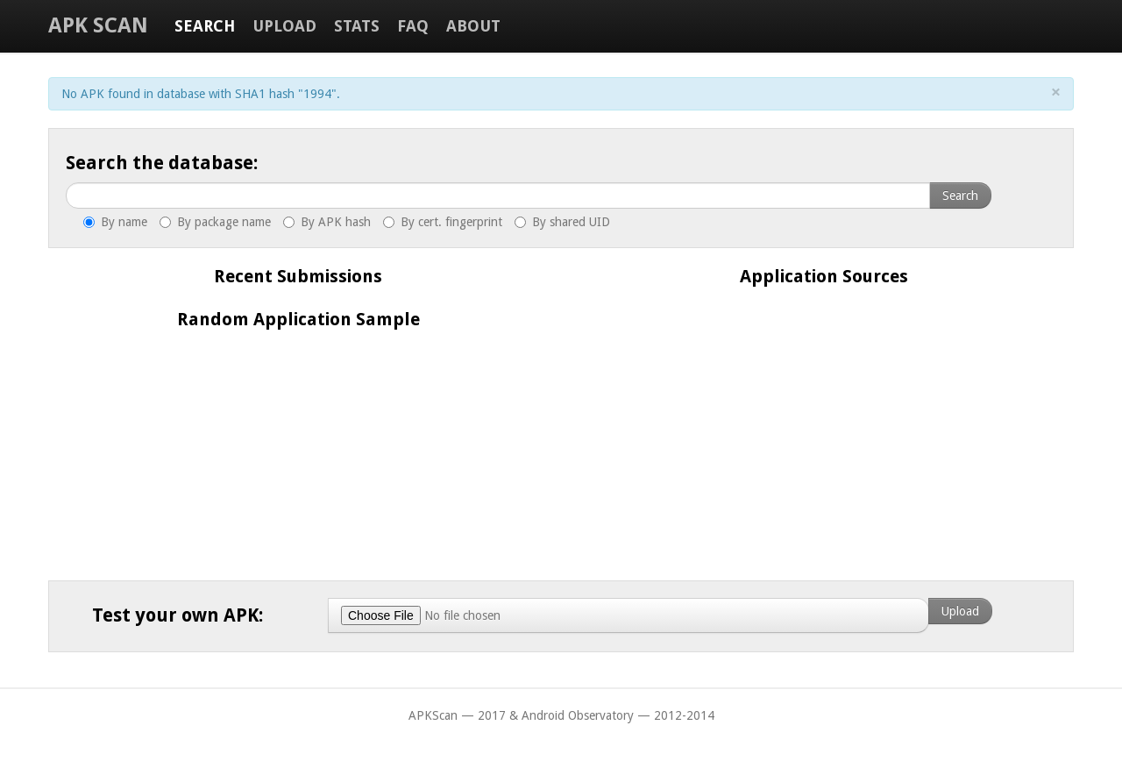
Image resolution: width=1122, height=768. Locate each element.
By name (115, 222)
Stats (357, 26)
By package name (215, 222)
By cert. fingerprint (442, 222)
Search (204, 26)
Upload (284, 26)
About (473, 26)
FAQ (413, 26)
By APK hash (327, 222)
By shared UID (562, 222)
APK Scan (98, 25)
